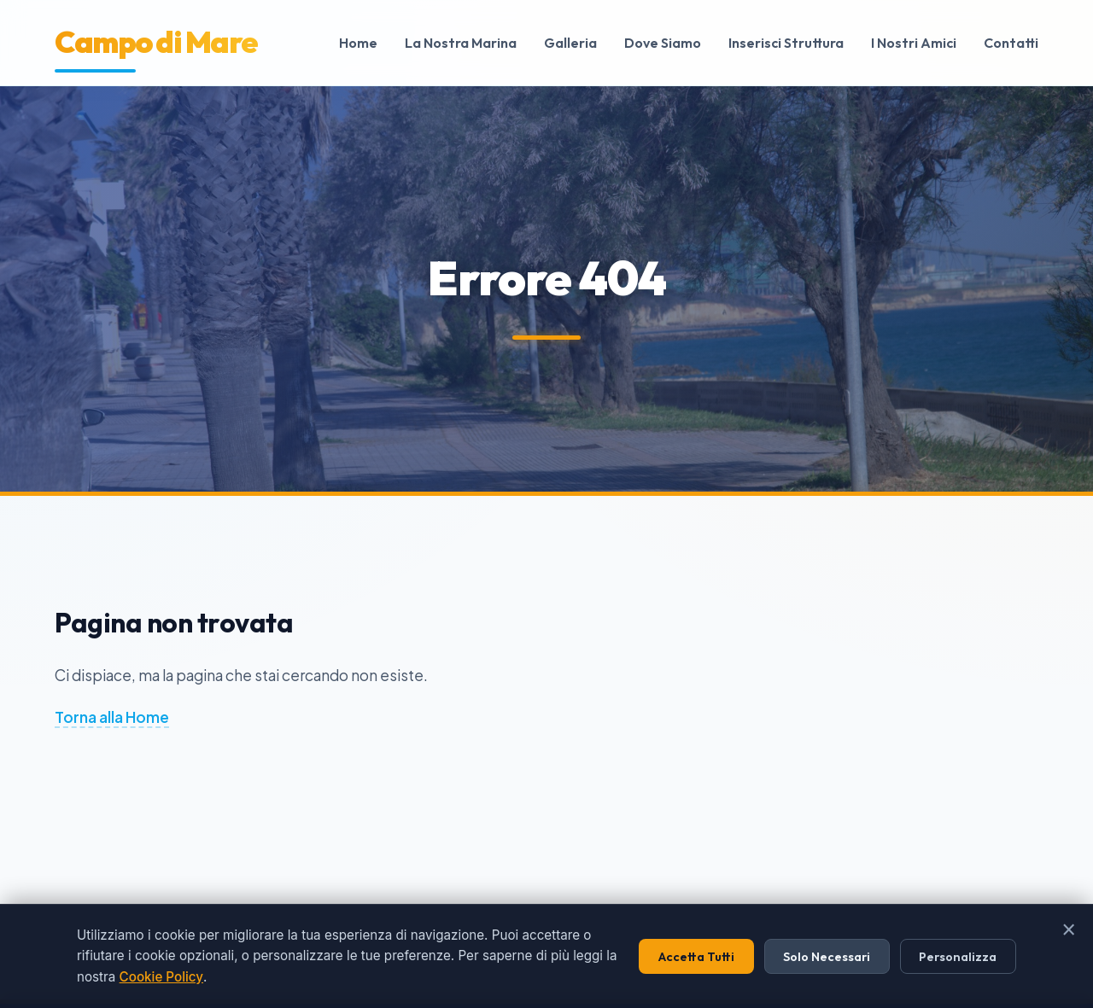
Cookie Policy (161, 977)
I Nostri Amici (913, 42)
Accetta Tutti (696, 956)
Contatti (1011, 42)
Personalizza (958, 956)
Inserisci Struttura (786, 42)
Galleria (570, 42)
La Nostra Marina (461, 42)
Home (358, 42)
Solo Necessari (826, 956)
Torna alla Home (112, 717)
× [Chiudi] (1068, 929)
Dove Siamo (662, 42)
